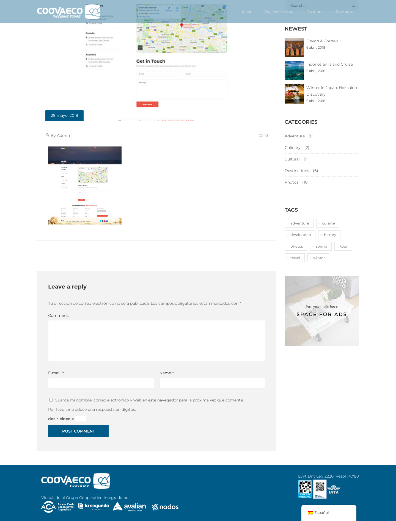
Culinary (293, 147)
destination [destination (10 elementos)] (300, 234)
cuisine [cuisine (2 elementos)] (328, 223)
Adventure (295, 136)
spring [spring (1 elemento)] (321, 246)
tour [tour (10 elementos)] (344, 246)
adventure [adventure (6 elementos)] (299, 223)
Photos (291, 182)
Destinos (314, 11)
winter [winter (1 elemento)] (319, 258)
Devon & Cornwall (323, 40)
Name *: (167, 372)
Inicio (247, 11)
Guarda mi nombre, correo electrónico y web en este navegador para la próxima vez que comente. (149, 400)
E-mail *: (56, 372)
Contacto (344, 11)
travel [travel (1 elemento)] (295, 258)
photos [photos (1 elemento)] (296, 246)
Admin (63, 135)
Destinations (297, 170)
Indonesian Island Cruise (329, 64)
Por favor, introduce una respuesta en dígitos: (92, 409)
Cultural (292, 159)
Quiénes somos (279, 11)
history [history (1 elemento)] (330, 234)
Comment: (58, 315)
